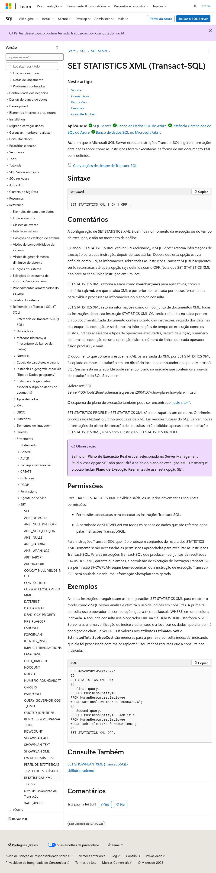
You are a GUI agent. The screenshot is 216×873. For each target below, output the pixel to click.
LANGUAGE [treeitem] (32, 654)
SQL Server (99, 51)
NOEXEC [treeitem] (30, 674)
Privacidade (154, 856)
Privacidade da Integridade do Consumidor (36, 862)
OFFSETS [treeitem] (30, 687)
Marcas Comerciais (115, 862)
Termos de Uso (86, 862)
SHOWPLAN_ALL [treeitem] (36, 738)
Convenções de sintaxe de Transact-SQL (105, 165)
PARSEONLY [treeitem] (32, 693)
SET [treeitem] (26, 511)
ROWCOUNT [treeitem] (33, 731)
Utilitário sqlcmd (81, 770)
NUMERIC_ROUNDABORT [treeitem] (42, 680)
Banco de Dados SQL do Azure (141, 125)
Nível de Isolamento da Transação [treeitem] (40, 794)
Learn (71, 51)
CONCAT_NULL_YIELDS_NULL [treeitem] (42, 573)
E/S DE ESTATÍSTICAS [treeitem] (39, 758)
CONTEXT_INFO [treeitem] (35, 582)
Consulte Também (84, 114)
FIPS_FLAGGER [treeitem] (34, 621)
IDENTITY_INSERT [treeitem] (36, 641)
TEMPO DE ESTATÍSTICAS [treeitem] (42, 771)
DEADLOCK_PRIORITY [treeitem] (39, 614)
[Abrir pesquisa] (195, 6)
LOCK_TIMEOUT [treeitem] (35, 661)
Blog (114, 856)
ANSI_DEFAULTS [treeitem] (35, 517)
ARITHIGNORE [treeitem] (34, 563)
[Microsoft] (9, 6)
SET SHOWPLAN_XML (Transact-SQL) (98, 764)
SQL (83, 51)
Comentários (80, 96)
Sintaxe (76, 90)
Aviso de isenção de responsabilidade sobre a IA (40, 856)
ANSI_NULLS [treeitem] (33, 537)
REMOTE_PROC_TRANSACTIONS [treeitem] (42, 722)
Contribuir (133, 856)
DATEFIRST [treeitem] (31, 601)
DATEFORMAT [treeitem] (34, 608)
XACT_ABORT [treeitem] (33, 803)
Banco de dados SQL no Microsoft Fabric (128, 132)
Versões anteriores (92, 856)
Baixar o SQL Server (193, 18)
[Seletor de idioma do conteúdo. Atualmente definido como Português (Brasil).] (23, 845)
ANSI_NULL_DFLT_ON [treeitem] (39, 531)
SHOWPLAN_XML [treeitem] (37, 751)
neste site (179, 402)
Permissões (79, 102)
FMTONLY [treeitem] (31, 628)
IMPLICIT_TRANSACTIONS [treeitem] (43, 647)
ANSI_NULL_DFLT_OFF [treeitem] (40, 524)
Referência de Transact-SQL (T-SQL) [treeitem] (39, 322)
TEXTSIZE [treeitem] (30, 784)
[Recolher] (57, 47)
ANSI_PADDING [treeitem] (35, 544)
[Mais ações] (208, 51)
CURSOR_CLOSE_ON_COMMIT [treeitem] (42, 592)
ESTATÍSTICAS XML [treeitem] (38, 777)
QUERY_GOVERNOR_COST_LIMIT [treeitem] (42, 703)
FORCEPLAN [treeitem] (33, 634)
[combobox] (35, 57)
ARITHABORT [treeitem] (33, 557)
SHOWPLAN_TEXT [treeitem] (37, 744)
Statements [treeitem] (28, 445)
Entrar (206, 6)
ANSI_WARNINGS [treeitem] (36, 550)
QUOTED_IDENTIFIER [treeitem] (39, 712)
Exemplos (77, 108)
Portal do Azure (161, 18)
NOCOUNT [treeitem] (32, 667)
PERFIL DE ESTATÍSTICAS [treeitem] (41, 764)
